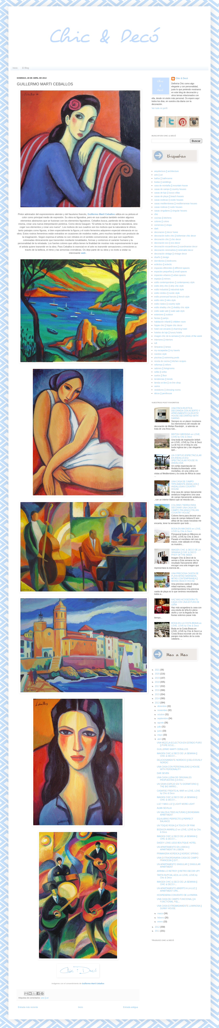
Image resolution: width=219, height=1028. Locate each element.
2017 (157, 686)
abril (159, 739)
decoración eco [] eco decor (167, 243)
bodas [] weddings (162, 182)
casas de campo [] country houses (170, 189)
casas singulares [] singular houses (170, 211)
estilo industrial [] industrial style (169, 289)
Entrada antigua (130, 1007)
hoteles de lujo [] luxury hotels (168, 332)
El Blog (25, 68)
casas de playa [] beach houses (169, 196)
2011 (157, 931)
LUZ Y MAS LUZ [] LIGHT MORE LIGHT (176, 804)
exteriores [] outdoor (163, 314)
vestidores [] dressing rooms (167, 390)
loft (155, 343)
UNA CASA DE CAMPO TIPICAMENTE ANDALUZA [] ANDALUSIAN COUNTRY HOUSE (185, 485)
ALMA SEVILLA (164, 808)
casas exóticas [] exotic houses (168, 200)
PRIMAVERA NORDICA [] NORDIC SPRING (178, 853)
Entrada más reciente (28, 1007)
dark (156, 228)
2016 (157, 690)
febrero (160, 917)
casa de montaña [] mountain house (171, 185)
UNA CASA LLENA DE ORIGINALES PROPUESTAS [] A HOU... (174, 778)
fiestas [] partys (161, 318)
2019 (157, 678)
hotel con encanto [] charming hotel (170, 329)
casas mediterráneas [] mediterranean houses (175, 203)
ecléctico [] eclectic (163, 264)
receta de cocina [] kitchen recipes (170, 361)
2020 (157, 674)
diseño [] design (161, 257)
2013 (157, 702)
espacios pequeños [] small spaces (170, 271)
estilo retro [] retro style (165, 300)
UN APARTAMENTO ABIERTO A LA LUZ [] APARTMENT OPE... (177, 889)
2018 (157, 682)
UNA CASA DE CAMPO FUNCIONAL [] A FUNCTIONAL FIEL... (176, 900)
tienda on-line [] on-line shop (167, 383)
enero (160, 921)
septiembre (162, 718)
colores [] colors (161, 221)
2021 (157, 670)
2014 (157, 698)
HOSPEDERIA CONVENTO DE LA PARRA (177, 895)
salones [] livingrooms (164, 368)
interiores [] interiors (163, 340)
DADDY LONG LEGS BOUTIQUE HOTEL (176, 843)
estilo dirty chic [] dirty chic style (169, 286)
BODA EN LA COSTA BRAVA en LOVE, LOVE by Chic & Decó (186, 624)
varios (157, 386)
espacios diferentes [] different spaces (172, 268)
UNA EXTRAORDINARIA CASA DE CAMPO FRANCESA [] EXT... (177, 859)
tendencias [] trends (163, 379)
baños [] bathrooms (163, 178)
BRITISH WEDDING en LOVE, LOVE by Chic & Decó (185, 435)
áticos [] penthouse (163, 393)
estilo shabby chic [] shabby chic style (171, 307)
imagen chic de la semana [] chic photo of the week (178, 336)
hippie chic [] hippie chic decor (168, 325)
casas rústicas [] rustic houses (168, 207)
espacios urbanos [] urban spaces (170, 275)
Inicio (15, 68)
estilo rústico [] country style (167, 304)
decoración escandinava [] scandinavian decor (176, 246)
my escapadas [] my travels (167, 350)
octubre (161, 714)
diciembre (162, 706)
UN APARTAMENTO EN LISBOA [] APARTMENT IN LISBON (173, 848)
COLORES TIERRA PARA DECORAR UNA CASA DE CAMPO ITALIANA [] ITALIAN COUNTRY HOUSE (185, 509)
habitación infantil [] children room (170, 322)
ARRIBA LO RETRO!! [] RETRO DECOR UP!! (178, 871)
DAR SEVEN (163, 773)
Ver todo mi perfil (159, 108)
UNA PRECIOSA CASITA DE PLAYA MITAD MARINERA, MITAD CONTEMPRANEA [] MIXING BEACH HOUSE (185, 577)
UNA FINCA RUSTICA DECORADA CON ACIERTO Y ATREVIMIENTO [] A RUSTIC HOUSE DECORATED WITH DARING (185, 413)
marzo (160, 913)
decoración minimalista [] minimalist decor (173, 250)
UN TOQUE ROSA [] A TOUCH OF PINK (176, 825)
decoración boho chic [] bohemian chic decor (175, 236)
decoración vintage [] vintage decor (170, 254)
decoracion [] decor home (166, 232)
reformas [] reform (162, 365)
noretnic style (160, 354)
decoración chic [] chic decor (167, 239)
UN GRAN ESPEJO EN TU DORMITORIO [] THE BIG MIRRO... (177, 785)
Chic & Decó (182, 78)
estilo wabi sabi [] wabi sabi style (169, 311)
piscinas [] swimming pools (166, 357)
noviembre (162, 710)
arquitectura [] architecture (166, 171)
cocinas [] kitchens (163, 218)
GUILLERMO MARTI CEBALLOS (172, 749)
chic (156, 214)
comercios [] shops (163, 225)
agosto (160, 723)
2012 (157, 927)
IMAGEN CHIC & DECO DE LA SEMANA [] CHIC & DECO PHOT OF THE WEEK (186, 552)
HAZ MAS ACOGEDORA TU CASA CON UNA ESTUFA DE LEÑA (185, 602)
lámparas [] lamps (162, 347)
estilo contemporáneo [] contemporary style (174, 282)
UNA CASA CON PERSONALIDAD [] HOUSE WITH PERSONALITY (178, 768)
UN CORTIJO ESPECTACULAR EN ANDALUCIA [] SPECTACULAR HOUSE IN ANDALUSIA (186, 459)
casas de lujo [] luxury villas (167, 193)
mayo (160, 735)
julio (159, 727)
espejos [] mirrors (162, 279)
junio (159, 731)
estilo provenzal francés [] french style (172, 297)
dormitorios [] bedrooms (165, 261)
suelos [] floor (160, 375)
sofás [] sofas (160, 372)
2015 (157, 694)
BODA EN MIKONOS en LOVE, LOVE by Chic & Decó (186, 530)
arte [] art (45, 998)
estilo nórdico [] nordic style (167, 293)
